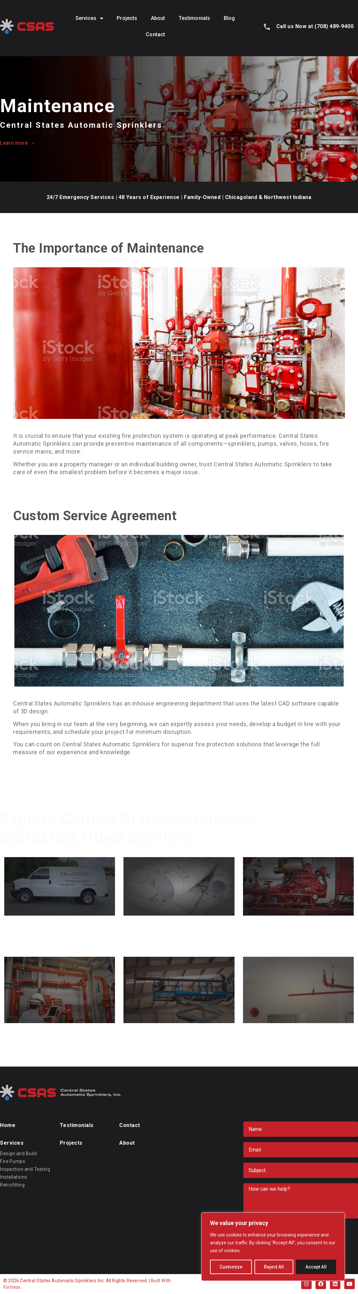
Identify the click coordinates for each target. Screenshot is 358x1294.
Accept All (316, 1266)
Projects (127, 18)
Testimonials (194, 18)
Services (89, 18)
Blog (229, 18)
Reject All (274, 1266)
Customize (231, 1266)
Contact (155, 34)
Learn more (14, 143)
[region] (273, 1246)
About (158, 18)
